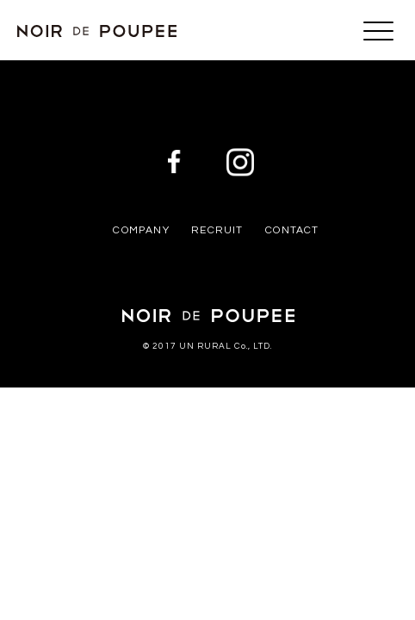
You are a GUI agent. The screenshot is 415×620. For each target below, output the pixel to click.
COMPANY (141, 230)
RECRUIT (217, 230)
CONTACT (292, 230)
